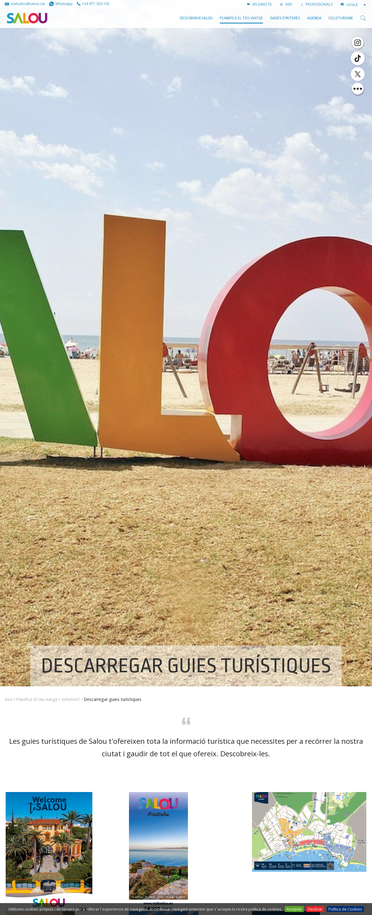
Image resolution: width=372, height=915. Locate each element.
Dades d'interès (285, 18)
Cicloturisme (341, 18)
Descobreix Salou (196, 18)
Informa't (71, 699)
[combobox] (356, 4)
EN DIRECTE (259, 4)
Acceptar (294, 909)
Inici (8, 699)
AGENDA (314, 18)
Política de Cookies (345, 909)
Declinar (315, 909)
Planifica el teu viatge (241, 18)
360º (286, 4)
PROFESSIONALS (316, 4)
